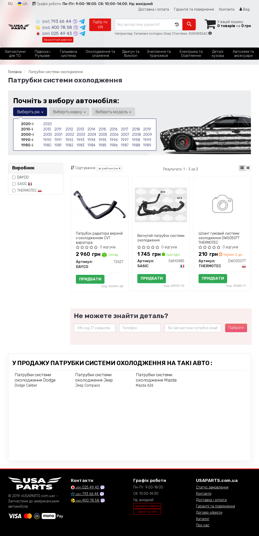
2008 (136, 134)
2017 (124, 129)
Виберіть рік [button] (30, 111)
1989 (147, 145)
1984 (91, 145)
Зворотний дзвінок (58, 39)
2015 (102, 129)
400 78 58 (54, 27)
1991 (57, 140)
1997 (124, 140)
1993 (80, 140)
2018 (136, 129)
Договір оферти (209, 512)
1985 (102, 145)
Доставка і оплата (153, 9)
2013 (80, 129)
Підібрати (236, 328)
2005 (103, 134)
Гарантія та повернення (194, 9)
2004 (92, 134)
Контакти (226, 9)
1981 (57, 145)
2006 (114, 134)
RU (10, 4)
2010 (47, 129)
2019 (147, 129)
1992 (69, 140)
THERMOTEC (27, 190)
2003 (81, 134)
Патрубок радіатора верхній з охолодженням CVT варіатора (99, 238)
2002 (70, 134)
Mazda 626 (144, 385)
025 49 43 (54, 33)
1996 (114, 140)
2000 (47, 134)
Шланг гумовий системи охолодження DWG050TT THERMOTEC (219, 238)
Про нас (202, 525)
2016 (113, 129)
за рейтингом (109, 168)
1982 (69, 145)
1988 (136, 145)
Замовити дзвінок (148, 506)
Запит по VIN (147, 511)
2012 (69, 129)
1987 (124, 145)
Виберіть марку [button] (69, 111)
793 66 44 (54, 21)
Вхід (245, 9)
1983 (80, 145)
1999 (147, 140)
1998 (136, 140)
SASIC (22, 184)
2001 (58, 134)
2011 (57, 129)
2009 (147, 134)
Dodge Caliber (26, 385)
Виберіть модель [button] (113, 111)
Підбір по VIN (100, 24)
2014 (91, 129)
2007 (125, 134)
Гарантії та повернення (215, 506)
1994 (91, 140)
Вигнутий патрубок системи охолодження (160, 238)
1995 (102, 140)
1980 (47, 145)
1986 (114, 145)
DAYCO (23, 177)
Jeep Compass (87, 385)
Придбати (90, 279)
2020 (47, 124)
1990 (47, 140)
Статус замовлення (212, 487)
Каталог (202, 519)
